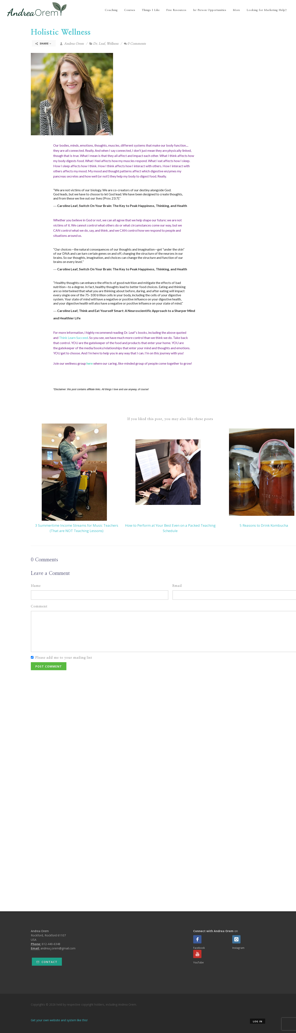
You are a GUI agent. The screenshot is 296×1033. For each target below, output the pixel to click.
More (236, 10)
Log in (257, 1021)
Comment (39, 606)
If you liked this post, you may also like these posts (170, 419)
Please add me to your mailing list (63, 657)
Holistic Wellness (61, 32)
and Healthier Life (67, 318)
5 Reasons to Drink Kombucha (264, 525)
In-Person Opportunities (209, 10)
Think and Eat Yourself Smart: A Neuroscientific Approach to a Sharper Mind (137, 311)
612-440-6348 (51, 944)
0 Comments (135, 43)
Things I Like (151, 10)
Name (36, 585)
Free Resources (176, 10)
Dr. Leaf (99, 43)
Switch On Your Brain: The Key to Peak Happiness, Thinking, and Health (133, 206)
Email (177, 585)
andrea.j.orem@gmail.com (57, 948)
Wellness (112, 43)
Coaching (111, 10)
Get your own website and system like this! (59, 1020)
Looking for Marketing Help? (267, 10)
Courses (129, 10)
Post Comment (48, 666)
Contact (46, 962)
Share (43, 43)
